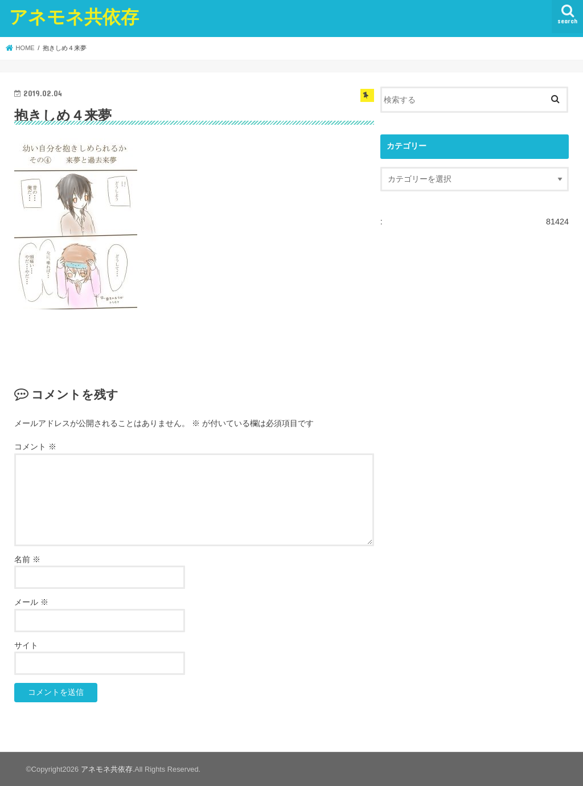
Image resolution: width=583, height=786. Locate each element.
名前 (27, 559)
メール (31, 602)
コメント (35, 446)
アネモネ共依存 (74, 16)
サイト (26, 645)
